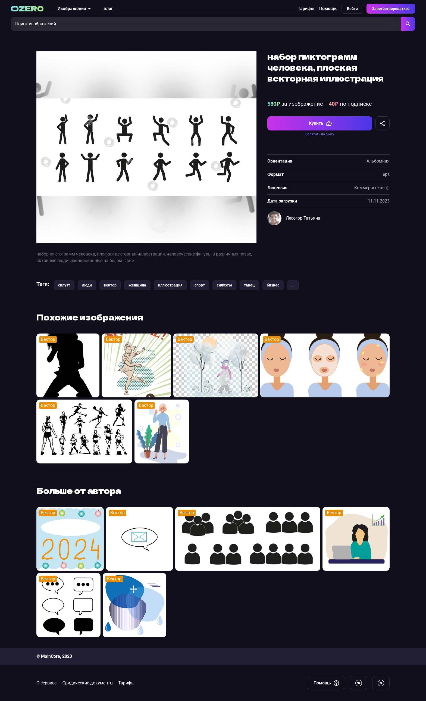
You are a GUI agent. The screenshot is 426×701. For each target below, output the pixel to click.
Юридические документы (87, 683)
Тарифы (306, 8)
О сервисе (46, 683)
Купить (320, 123)
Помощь (328, 8)
